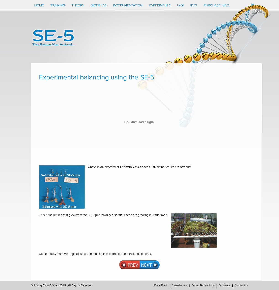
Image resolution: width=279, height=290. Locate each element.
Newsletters (179, 285)
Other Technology (203, 285)
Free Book (161, 285)
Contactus (241, 285)
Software (224, 285)
